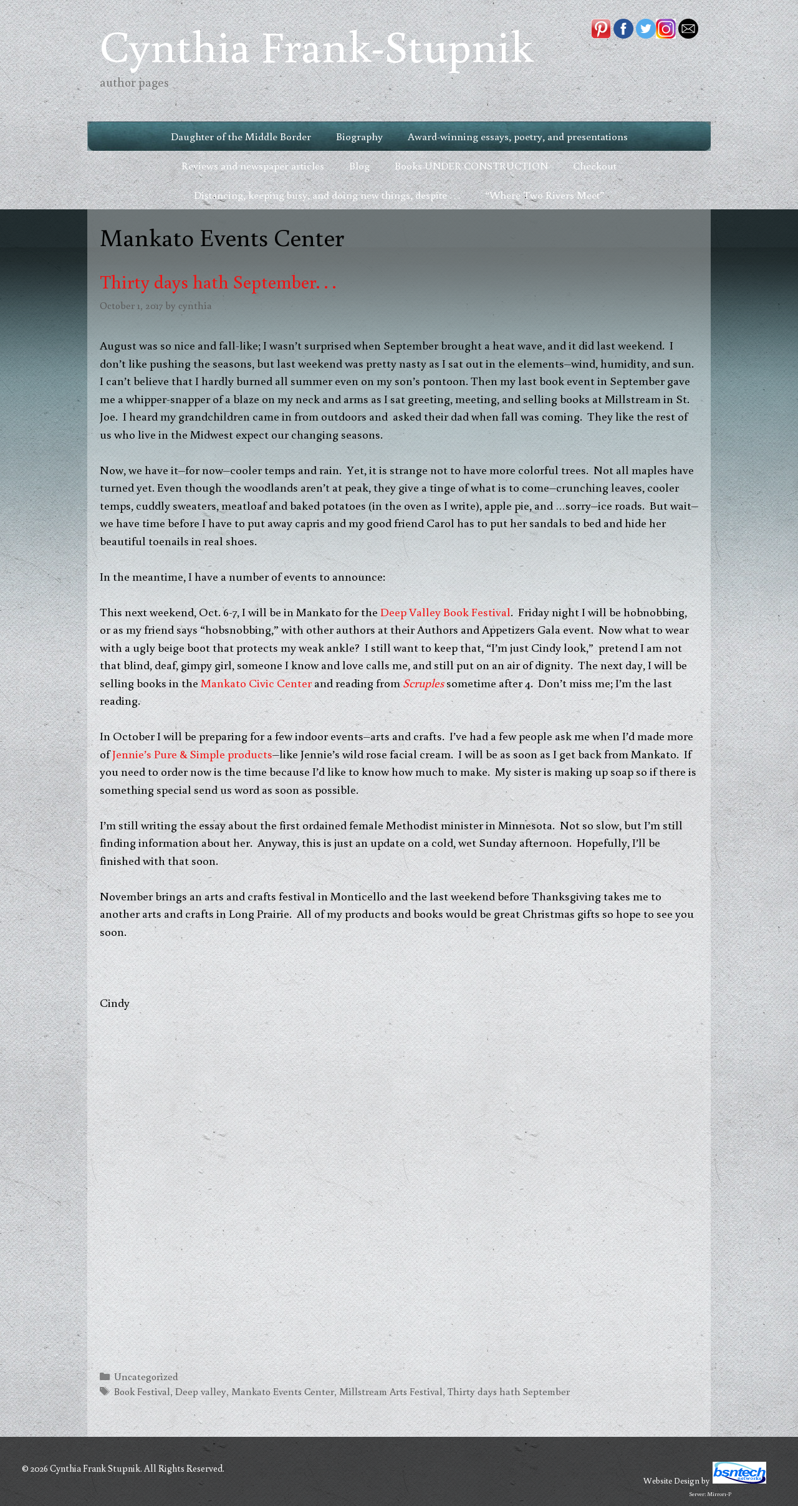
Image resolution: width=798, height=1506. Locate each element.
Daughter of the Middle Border (241, 136)
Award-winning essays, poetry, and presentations (518, 136)
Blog (359, 165)
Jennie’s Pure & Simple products (192, 753)
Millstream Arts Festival (391, 1391)
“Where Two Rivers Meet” (544, 195)
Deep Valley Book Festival (445, 611)
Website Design (671, 1480)
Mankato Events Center (282, 1391)
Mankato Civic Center (257, 682)
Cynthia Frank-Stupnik (316, 45)
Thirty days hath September (509, 1391)
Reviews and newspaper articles (252, 165)
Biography (359, 136)
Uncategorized (146, 1376)
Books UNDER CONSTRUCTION (471, 165)
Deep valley (200, 1391)
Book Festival (142, 1391)
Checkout (595, 165)
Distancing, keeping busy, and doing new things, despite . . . (327, 195)
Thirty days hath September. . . (218, 281)
